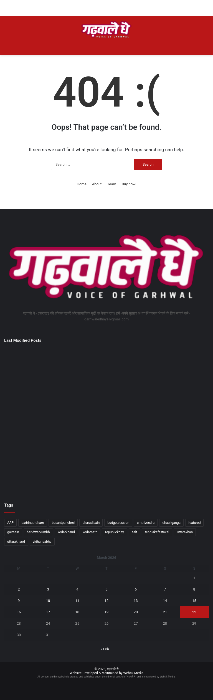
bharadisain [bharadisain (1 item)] (91, 523)
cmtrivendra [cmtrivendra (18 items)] (146, 523)
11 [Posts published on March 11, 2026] (77, 601)
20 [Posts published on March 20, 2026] (136, 612)
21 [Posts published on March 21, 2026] (165, 612)
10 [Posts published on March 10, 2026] (48, 601)
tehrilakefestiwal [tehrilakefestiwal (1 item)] (157, 532)
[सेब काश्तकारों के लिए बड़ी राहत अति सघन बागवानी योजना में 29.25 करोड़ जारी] (37, 372)
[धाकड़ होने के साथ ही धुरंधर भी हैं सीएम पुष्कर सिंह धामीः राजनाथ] (37, 473)
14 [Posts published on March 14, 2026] (165, 601)
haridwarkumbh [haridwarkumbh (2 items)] (38, 532)
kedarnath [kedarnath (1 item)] (90, 532)
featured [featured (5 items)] (194, 523)
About (97, 184)
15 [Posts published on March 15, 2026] (194, 601)
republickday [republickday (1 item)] (114, 532)
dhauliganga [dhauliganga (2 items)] (171, 523)
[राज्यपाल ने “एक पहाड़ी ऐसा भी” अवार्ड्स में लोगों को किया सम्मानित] (175, 473)
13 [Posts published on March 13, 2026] (136, 601)
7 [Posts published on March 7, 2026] (165, 589)
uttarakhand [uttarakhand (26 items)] (16, 542)
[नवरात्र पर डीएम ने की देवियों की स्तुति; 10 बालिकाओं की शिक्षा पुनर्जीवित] (106, 372)
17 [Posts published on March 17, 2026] (48, 612)
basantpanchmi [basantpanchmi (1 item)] (63, 523)
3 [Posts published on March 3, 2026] (48, 589)
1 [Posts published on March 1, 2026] (194, 578)
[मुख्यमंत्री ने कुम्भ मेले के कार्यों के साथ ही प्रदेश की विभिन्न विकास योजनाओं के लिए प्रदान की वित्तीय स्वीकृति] (106, 412)
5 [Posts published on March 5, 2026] (106, 589)
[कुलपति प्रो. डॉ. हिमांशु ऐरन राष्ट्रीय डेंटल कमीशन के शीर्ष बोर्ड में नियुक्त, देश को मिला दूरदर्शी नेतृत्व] (37, 422)
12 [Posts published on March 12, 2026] (107, 601)
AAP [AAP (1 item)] (10, 523)
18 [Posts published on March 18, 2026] (77, 612)
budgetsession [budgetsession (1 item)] (118, 523)
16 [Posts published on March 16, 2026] (19, 612)
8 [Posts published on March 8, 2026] (194, 589)
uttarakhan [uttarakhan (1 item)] (185, 532)
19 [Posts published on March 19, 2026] (107, 612)
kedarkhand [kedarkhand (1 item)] (66, 532)
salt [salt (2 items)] (134, 532)
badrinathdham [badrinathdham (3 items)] (32, 523)
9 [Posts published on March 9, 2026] (19, 601)
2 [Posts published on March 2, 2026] (19, 589)
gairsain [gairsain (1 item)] (13, 532)
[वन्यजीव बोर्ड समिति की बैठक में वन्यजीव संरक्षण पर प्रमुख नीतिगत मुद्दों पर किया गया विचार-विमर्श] (175, 412)
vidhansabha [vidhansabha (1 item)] (42, 542)
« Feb (104, 649)
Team (111, 184)
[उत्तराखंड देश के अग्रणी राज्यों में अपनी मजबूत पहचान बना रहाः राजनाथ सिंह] (106, 473)
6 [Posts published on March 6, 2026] (136, 589)
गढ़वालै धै (112, 669)
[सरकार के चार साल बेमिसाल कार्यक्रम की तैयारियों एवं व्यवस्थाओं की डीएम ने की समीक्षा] (175, 372)
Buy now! (129, 184)
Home (82, 184)
